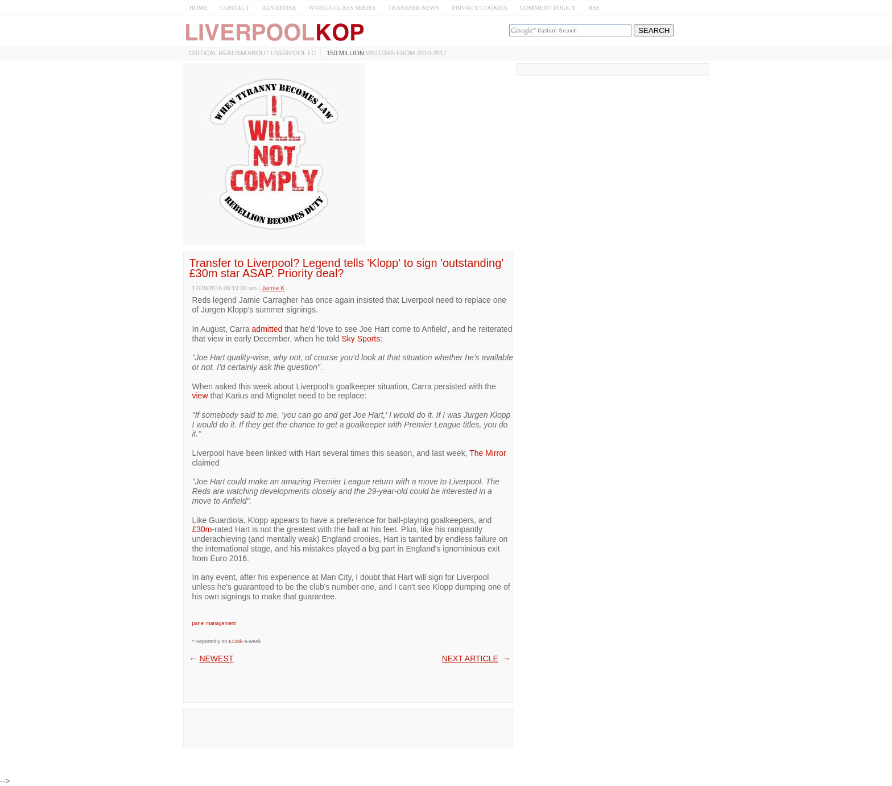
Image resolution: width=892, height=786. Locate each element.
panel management (214, 623)
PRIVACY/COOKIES (479, 7)
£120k (236, 641)
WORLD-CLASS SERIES (341, 7)
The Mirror (487, 453)
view (200, 395)
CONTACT (234, 7)
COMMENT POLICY (548, 7)
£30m (202, 529)
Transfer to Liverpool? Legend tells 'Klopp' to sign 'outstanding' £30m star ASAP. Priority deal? (346, 268)
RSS (594, 7)
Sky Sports (361, 338)
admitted (267, 329)
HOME (198, 7)
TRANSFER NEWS (413, 7)
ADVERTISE (279, 7)
